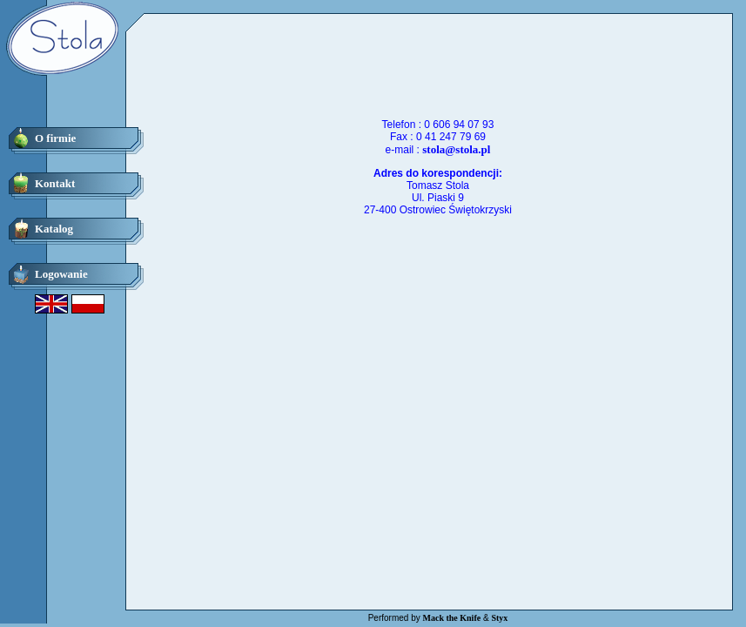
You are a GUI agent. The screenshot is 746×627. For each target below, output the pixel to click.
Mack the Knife (452, 618)
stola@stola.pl (456, 149)
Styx (499, 618)
